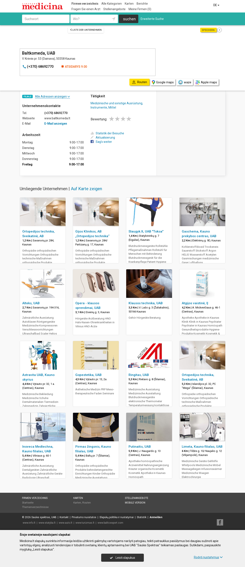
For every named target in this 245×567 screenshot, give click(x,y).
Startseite (28, 502)
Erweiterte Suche (152, 19)
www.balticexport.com (110, 522)
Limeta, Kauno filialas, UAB (202, 447)
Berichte (142, 3)
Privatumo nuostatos (84, 517)
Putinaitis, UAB (140, 447)
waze (184, 82)
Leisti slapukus (122, 557)
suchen (129, 19)
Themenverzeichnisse (35, 507)
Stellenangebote (114, 9)
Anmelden (156, 517)
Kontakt (64, 517)
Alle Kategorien (111, 3)
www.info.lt (29, 522)
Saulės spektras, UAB (43, 517)
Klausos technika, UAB (146, 303)
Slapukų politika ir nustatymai (116, 517)
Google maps (163, 82)
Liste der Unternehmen (86, 30)
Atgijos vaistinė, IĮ (195, 303)
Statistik (141, 517)
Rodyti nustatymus (208, 557)
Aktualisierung (103, 137)
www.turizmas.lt (85, 522)
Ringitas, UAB (139, 375)
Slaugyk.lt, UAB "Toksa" (146, 231)
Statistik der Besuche (107, 133)
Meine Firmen (140, 9)
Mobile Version (135, 502)
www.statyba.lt (47, 522)
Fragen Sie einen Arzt (85, 9)
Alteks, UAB (31, 303)
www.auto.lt (65, 522)
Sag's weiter (101, 141)
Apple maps (206, 82)
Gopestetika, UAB (88, 375)
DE (216, 5)
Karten (129, 3)
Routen (86, 502)
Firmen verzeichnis (84, 3)
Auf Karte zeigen (86, 188)
